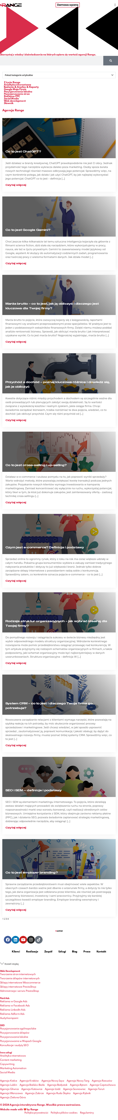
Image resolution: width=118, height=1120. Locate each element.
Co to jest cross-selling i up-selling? (36, 465)
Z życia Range (12, 82)
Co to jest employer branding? (31, 872)
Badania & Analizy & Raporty (21, 87)
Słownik (8, 103)
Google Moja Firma (15, 89)
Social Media (11, 98)
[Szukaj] (110, 60)
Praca (86, 951)
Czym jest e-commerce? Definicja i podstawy (44, 547)
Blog (74, 951)
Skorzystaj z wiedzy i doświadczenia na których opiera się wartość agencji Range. (48, 54)
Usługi (62, 951)
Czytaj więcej (15, 185)
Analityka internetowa (17, 84)
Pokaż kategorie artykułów (19, 75)
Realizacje (32, 951)
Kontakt (101, 951)
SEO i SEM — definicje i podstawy (33, 790)
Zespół (48, 951)
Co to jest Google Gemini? (27, 230)
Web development (15, 101)
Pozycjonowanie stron (17, 94)
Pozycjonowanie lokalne (18, 91)
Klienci (16, 951)
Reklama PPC (12, 96)
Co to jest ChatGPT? (23, 151)
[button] (115, 4)
